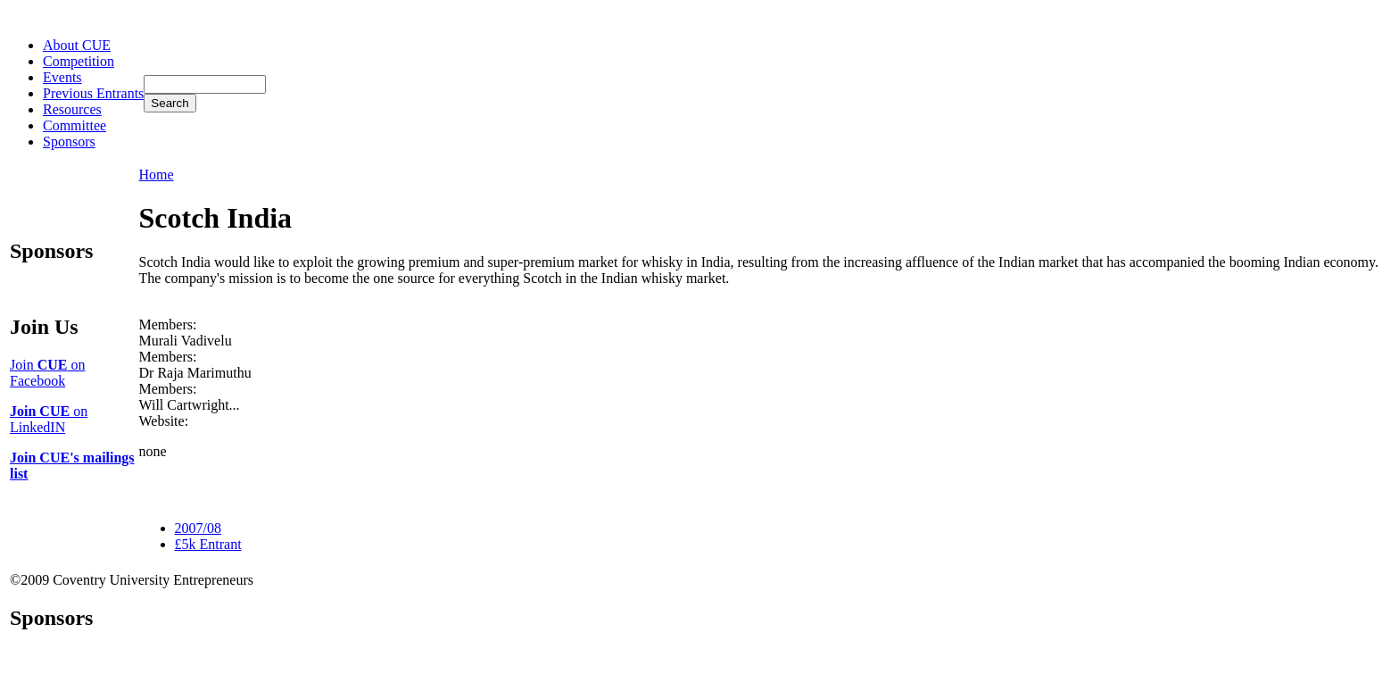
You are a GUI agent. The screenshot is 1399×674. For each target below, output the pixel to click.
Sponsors (69, 141)
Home (156, 174)
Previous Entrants (93, 93)
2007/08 (198, 528)
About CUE (77, 45)
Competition (78, 61)
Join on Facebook (47, 372)
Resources (72, 109)
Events (62, 77)
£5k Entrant (208, 544)
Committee (74, 125)
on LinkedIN (48, 419)
